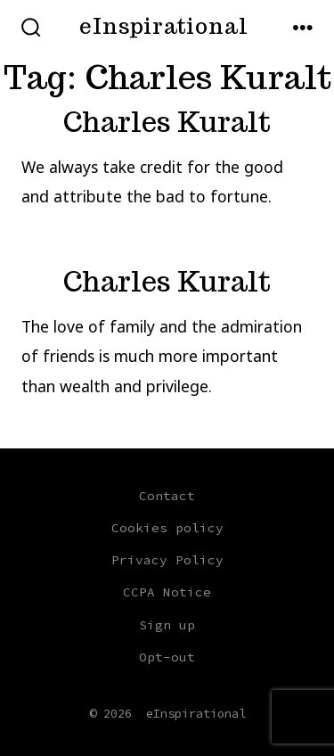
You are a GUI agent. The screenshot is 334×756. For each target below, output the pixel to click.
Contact (167, 496)
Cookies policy (167, 528)
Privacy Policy (167, 560)
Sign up (167, 625)
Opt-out (167, 657)
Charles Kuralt (167, 122)
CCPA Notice (167, 592)
